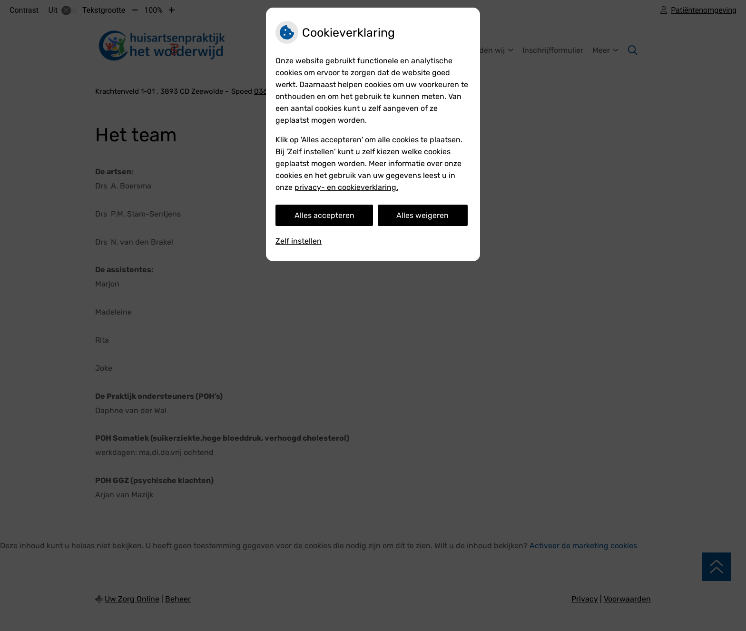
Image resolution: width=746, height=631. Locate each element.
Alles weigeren (422, 215)
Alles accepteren (324, 215)
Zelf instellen (298, 241)
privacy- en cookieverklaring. (346, 187)
